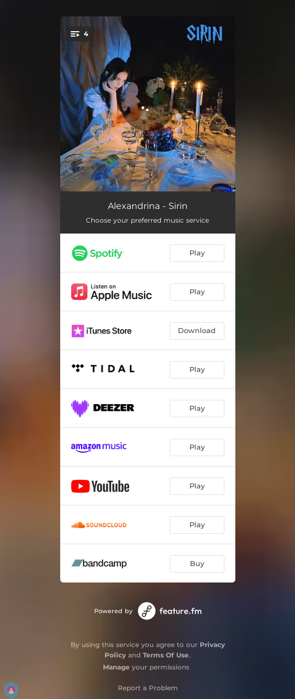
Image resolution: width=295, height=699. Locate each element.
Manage (116, 667)
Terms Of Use (166, 655)
